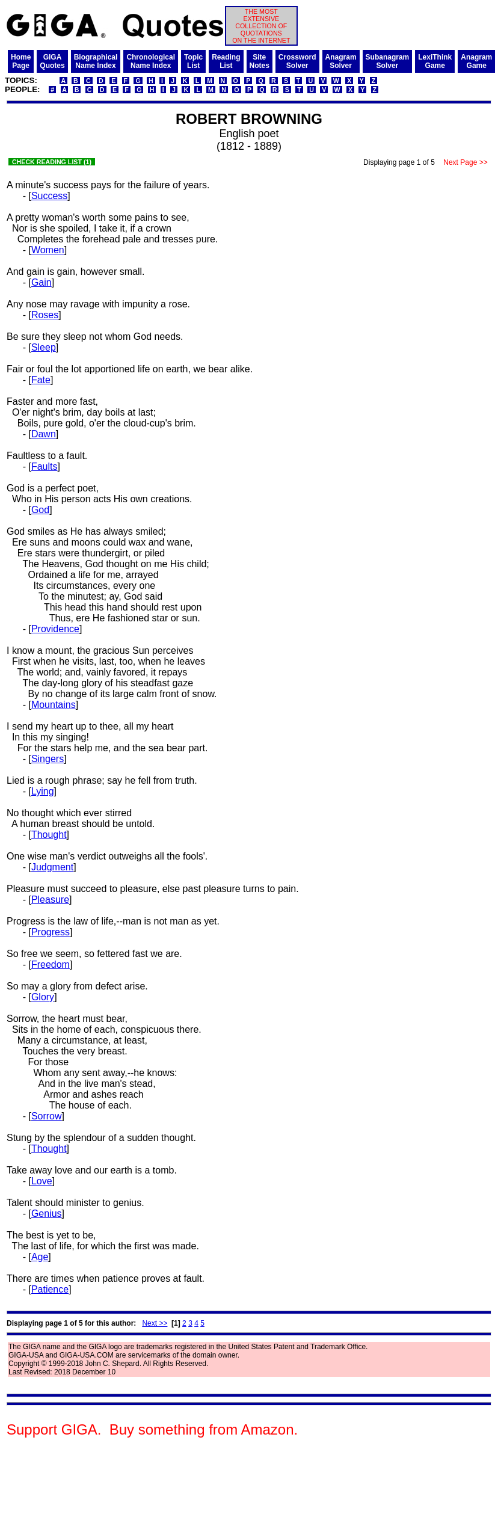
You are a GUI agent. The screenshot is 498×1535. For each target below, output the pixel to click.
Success (49, 196)
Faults (44, 466)
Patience (50, 1289)
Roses (44, 315)
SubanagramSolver (388, 61)
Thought (49, 834)
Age (39, 1257)
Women (47, 250)
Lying (42, 791)
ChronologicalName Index (150, 61)
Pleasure (50, 899)
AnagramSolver (341, 61)
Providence (55, 629)
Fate (41, 380)
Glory (42, 997)
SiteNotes (259, 61)
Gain (41, 282)
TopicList (193, 61)
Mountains (53, 705)
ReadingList (226, 61)
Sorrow (46, 1116)
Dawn (43, 434)
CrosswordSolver (297, 61)
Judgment (52, 867)
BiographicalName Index (96, 61)
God (40, 510)
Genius (46, 1213)
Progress (50, 932)
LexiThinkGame (435, 61)
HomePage (21, 61)
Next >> (154, 1323)
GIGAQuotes (52, 61)
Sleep (43, 347)
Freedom (50, 964)
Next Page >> (465, 162)
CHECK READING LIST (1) (51, 161)
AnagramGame (476, 61)
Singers (47, 759)
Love (41, 1181)
